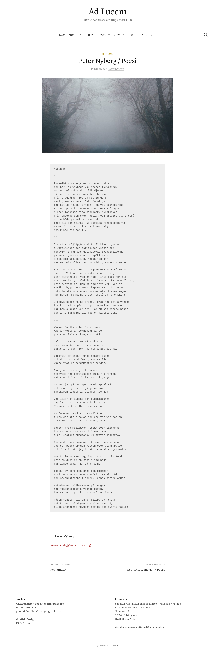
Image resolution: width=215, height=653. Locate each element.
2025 (131, 35)
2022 (90, 35)
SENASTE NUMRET (68, 35)
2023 (103, 35)
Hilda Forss (23, 623)
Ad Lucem (107, 11)
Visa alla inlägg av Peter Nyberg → (72, 545)
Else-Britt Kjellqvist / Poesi (145, 569)
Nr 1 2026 (148, 35)
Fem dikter (58, 569)
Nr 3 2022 (107, 53)
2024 (117, 35)
